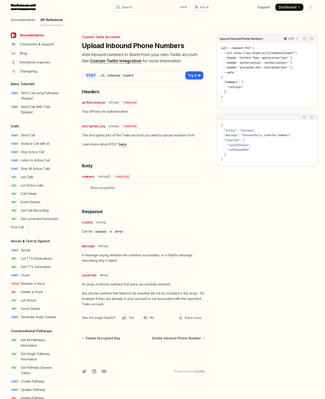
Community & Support (32, 44)
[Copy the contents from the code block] (305, 39)
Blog (19, 53)
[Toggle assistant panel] (202, 7)
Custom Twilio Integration (116, 60)
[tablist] (258, 117)
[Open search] (151, 7)
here (122, 144)
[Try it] (194, 75)
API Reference (51, 21)
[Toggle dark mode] (310, 7)
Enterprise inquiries (31, 62)
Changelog (24, 71)
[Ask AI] (312, 39)
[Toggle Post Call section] (36, 227)
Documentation (23, 21)
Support (264, 7)
